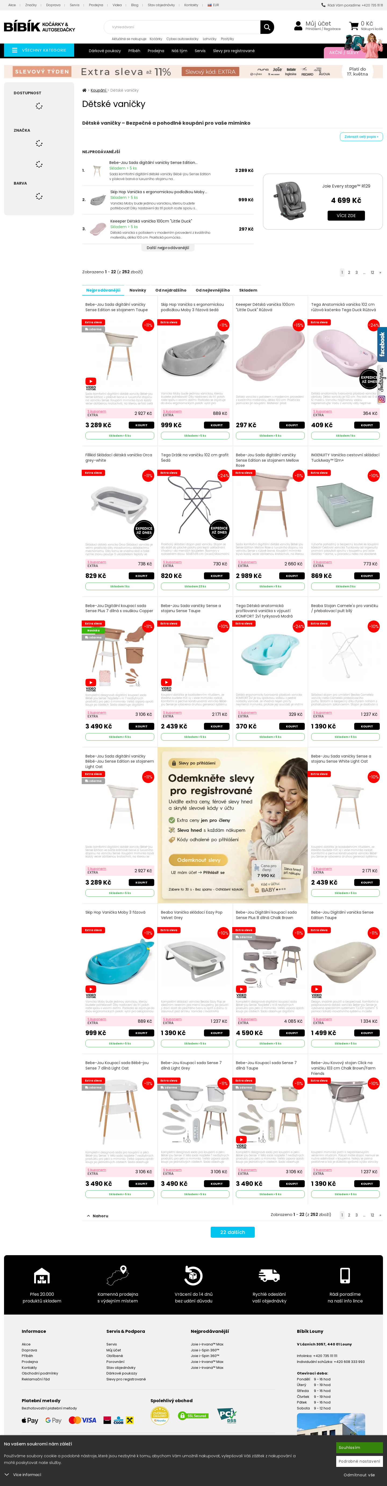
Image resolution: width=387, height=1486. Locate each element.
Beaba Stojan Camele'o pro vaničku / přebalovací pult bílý (345, 605)
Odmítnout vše (359, 1475)
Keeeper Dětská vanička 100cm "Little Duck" (151, 221)
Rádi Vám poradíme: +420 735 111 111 (352, 5)
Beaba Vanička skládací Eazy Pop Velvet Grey (192, 911)
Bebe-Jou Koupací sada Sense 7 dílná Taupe (267, 1060)
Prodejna (96, 5)
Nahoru (97, 1209)
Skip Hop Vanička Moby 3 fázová (116, 908)
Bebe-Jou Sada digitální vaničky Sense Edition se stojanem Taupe (117, 307)
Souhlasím (349, 1447)
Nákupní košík (372, 29)
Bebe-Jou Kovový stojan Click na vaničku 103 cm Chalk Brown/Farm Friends (344, 1063)
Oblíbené (114, 1349)
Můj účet (318, 23)
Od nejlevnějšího (234, 290)
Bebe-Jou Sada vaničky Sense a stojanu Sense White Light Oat (342, 755)
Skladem (276, 290)
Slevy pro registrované (234, 50)
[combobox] (189, 27)
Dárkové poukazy (105, 50)
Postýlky (227, 39)
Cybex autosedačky (183, 39)
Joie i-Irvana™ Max (207, 1337)
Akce (12, 5)
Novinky (147, 290)
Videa (117, 5)
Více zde (346, 216)
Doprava (53, 5)
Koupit (141, 424)
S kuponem (97, 410)
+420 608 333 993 (349, 1355)
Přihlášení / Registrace (323, 29)
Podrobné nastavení (360, 1461)
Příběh (134, 50)
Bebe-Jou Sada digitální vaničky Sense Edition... (153, 162)
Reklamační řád (36, 1372)
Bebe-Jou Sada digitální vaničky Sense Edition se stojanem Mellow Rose (268, 459)
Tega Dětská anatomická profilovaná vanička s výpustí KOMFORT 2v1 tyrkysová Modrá (265, 608)
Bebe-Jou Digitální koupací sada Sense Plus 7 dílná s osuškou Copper (116, 608)
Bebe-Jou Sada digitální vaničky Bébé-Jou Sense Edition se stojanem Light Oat (116, 757)
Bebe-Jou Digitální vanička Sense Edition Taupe (343, 911)
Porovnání (115, 1355)
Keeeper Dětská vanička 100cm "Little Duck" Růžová (266, 307)
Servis (75, 5)
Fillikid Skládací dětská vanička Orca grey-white (119, 456)
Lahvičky (210, 39)
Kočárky (156, 39)
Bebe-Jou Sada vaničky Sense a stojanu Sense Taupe (191, 605)
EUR (213, 5)
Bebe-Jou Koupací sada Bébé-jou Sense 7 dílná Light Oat (117, 1060)
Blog (134, 5)
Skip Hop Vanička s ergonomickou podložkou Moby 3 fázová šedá (193, 307)
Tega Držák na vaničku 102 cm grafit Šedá (190, 456)
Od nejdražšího (186, 290)
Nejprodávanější (106, 290)
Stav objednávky (161, 5)
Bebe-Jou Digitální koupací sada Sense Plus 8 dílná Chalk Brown (267, 911)
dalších (232, 1227)
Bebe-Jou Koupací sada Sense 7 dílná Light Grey (192, 1060)
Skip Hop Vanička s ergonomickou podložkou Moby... (158, 192)
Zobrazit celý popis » (361, 136)
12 (372, 272)
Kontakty (191, 5)
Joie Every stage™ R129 (346, 186)
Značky (31, 5)
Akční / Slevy (350, 52)
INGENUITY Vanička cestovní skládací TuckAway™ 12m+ (338, 456)
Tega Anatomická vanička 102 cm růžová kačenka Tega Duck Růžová (344, 307)
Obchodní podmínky (40, 1366)
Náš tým (179, 50)
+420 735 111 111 (325, 1349)
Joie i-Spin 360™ (205, 1343)
